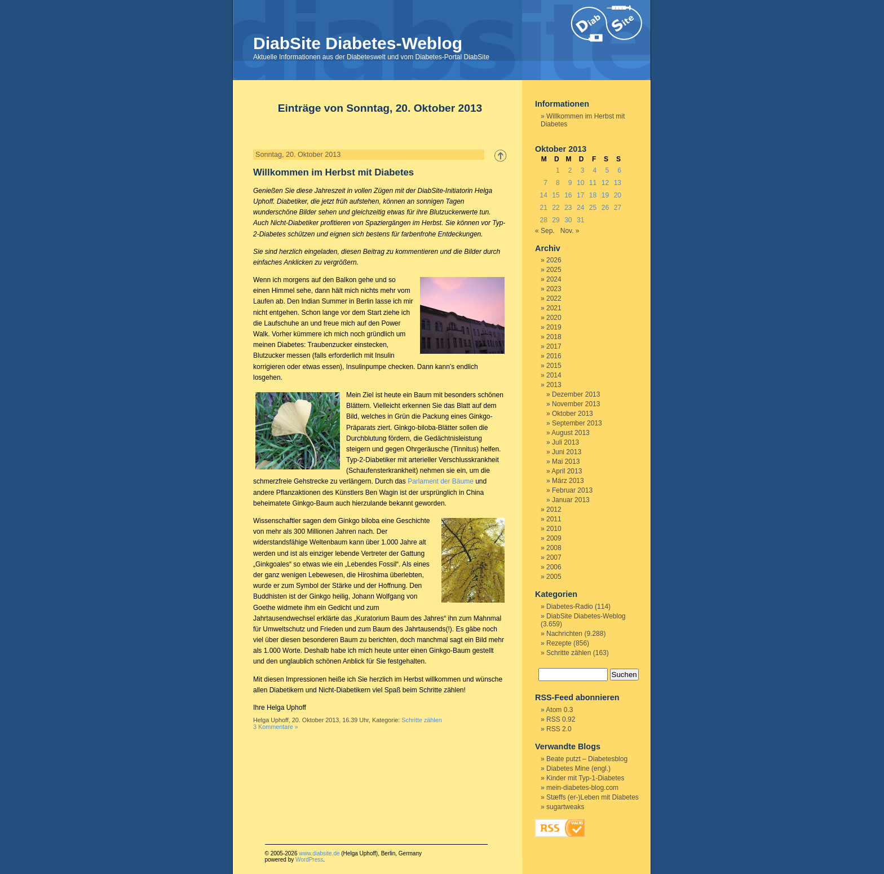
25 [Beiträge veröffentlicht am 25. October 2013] (592, 208)
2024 (554, 279)
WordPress (309, 860)
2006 (554, 567)
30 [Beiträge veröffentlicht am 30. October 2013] (568, 220)
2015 (554, 366)
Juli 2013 (565, 442)
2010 (554, 529)
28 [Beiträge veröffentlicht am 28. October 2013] (543, 220)
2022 (554, 298)
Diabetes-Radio (569, 607)
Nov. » (570, 231)
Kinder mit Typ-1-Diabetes (585, 778)
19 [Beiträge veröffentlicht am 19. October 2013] (605, 195)
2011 (554, 519)
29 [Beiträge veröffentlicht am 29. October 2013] (555, 220)
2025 (554, 270)
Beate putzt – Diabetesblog (586, 759)
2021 (554, 308)
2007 (554, 557)
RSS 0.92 (560, 719)
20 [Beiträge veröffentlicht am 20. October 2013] (617, 195)
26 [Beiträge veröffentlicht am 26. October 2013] (605, 208)
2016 (554, 356)
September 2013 (577, 423)
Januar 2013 (571, 500)
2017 (554, 346)
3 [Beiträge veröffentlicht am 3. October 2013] (583, 170)
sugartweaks (565, 807)
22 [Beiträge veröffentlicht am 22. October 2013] (555, 208)
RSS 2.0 (559, 729)
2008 (554, 548)
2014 (554, 375)
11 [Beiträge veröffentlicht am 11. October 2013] (592, 183)
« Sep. (545, 231)
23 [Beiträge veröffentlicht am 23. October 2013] (568, 208)
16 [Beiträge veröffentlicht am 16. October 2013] (568, 195)
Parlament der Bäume (441, 481)
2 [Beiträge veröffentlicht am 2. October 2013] (570, 170)
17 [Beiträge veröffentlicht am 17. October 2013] (580, 195)
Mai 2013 (566, 461)
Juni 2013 (566, 452)
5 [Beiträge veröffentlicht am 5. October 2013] (607, 170)
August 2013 (570, 433)
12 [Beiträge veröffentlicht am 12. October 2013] (605, 183)
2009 (554, 538)
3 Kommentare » (275, 726)
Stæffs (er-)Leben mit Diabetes (592, 797)
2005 (554, 577)
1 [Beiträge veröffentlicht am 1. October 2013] (558, 170)
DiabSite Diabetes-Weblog (357, 43)
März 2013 (568, 481)
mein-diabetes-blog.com (582, 788)
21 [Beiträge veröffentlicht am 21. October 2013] (543, 208)
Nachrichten (564, 634)
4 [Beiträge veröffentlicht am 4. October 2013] (595, 170)
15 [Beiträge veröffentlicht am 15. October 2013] (555, 195)
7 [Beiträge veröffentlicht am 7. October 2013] (545, 183)
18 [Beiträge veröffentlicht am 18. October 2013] (592, 195)
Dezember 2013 (576, 394)
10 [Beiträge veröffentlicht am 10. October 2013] (580, 183)
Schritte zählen (421, 720)
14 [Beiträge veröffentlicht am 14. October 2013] (543, 195)
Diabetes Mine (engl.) (578, 768)
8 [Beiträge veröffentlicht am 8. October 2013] (558, 183)
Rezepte (559, 643)
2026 (554, 260)
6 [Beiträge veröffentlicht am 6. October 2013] (619, 170)
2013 (554, 385)
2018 (554, 337)
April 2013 (566, 471)
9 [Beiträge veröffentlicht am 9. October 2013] (570, 183)
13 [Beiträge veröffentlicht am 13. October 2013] (617, 183)
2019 (554, 327)
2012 (554, 509)
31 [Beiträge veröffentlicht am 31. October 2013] (580, 220)
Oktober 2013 (572, 414)
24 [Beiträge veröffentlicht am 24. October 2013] (580, 208)
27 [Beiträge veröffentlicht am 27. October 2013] (617, 208)
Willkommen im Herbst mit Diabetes (333, 172)
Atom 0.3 (559, 710)
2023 (554, 289)
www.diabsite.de (319, 853)
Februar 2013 (572, 490)
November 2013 (576, 404)
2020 (554, 318)
